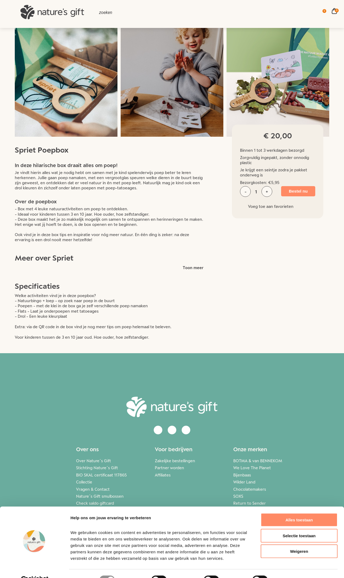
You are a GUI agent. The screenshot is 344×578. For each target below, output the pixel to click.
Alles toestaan (299, 507)
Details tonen (290, 567)
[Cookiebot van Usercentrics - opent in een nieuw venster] (34, 567)
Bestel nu (296, 191)
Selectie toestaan (299, 523)
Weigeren (299, 538)
